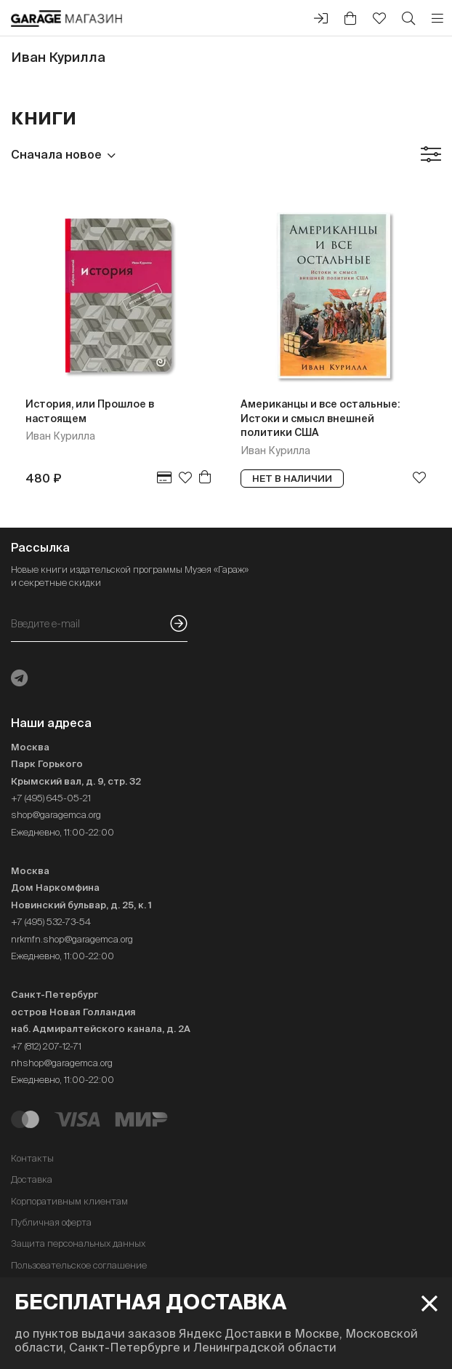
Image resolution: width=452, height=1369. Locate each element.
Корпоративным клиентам (69, 1201)
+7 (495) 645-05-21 (51, 798)
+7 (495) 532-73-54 (51, 921)
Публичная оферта (51, 1222)
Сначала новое (56, 154)
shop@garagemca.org (56, 814)
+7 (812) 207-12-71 (46, 1046)
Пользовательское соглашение (79, 1265)
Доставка (31, 1179)
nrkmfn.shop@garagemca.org (72, 939)
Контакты (32, 1158)
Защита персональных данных (78, 1243)
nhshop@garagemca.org (62, 1062)
